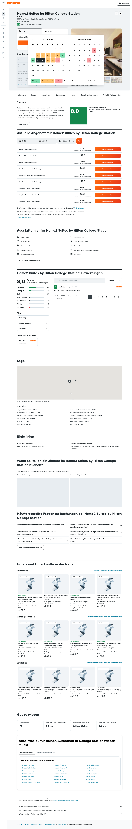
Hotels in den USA (50, 824)
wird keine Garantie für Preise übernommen (65, 800)
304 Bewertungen (35, 24)
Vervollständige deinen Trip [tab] (46, 752)
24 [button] (33, 70)
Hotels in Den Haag (28, 765)
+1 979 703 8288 (23, 21)
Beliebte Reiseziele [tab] (26, 752)
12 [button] (43, 60)
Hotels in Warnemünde (93, 771)
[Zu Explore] (3, 28)
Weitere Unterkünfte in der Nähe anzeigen (108, 570)
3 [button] (32, 55)
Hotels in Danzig (59, 771)
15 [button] (57, 60)
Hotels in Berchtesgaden (62, 782)
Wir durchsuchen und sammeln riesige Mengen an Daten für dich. (70, 810)
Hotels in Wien (58, 777)
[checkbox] (27, 342)
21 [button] (53, 65)
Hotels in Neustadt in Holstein (31, 782)
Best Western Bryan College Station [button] (56, 595)
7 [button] (52, 55)
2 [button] (62, 50)
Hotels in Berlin (26, 779)
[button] (3, 3)
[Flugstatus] (3, 33)
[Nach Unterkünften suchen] (3, 14)
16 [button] (62, 60)
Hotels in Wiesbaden (60, 765)
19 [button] (43, 65)
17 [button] (33, 65)
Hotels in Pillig (90, 779)
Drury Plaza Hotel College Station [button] (29, 688)
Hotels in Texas (62, 824)
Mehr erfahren (79, 208)
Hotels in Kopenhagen (29, 771)
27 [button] (48, 70)
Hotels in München (28, 777)
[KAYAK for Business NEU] (3, 41)
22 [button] (58, 65)
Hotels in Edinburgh (92, 765)
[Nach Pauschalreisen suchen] (3, 22)
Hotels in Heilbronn (92, 768)
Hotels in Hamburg (60, 779)
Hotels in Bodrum (27, 774)
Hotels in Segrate (91, 774)
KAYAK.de (19, 824)
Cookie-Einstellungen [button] (24, 217)
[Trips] (3, 47)
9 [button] (62, 55)
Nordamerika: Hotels (36, 824)
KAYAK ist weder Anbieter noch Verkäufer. (70, 806)
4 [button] (37, 55)
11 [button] (37, 60)
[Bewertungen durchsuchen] (81, 280)
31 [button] (33, 75)
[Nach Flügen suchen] (3, 9)
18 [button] (38, 65)
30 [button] (63, 70)
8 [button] (57, 55)
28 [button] (53, 70)
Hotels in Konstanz (92, 782)
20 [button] (48, 65)
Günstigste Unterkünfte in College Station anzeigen (105, 616)
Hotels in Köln (90, 777)
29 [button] (58, 70)
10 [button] (33, 60)
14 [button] (53, 60)
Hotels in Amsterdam (60, 774)
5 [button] (42, 55)
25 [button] (38, 70)
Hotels (27, 824)
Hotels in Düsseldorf (60, 768)
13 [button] (48, 60)
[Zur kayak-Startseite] (13, 3)
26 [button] (43, 70)
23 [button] (63, 65)
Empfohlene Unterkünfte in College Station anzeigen (104, 663)
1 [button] (57, 50)
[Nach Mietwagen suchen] (3, 18)
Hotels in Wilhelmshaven (29, 768)
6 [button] (47, 55)
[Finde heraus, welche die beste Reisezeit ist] (3, 37)
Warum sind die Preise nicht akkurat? (70, 814)
